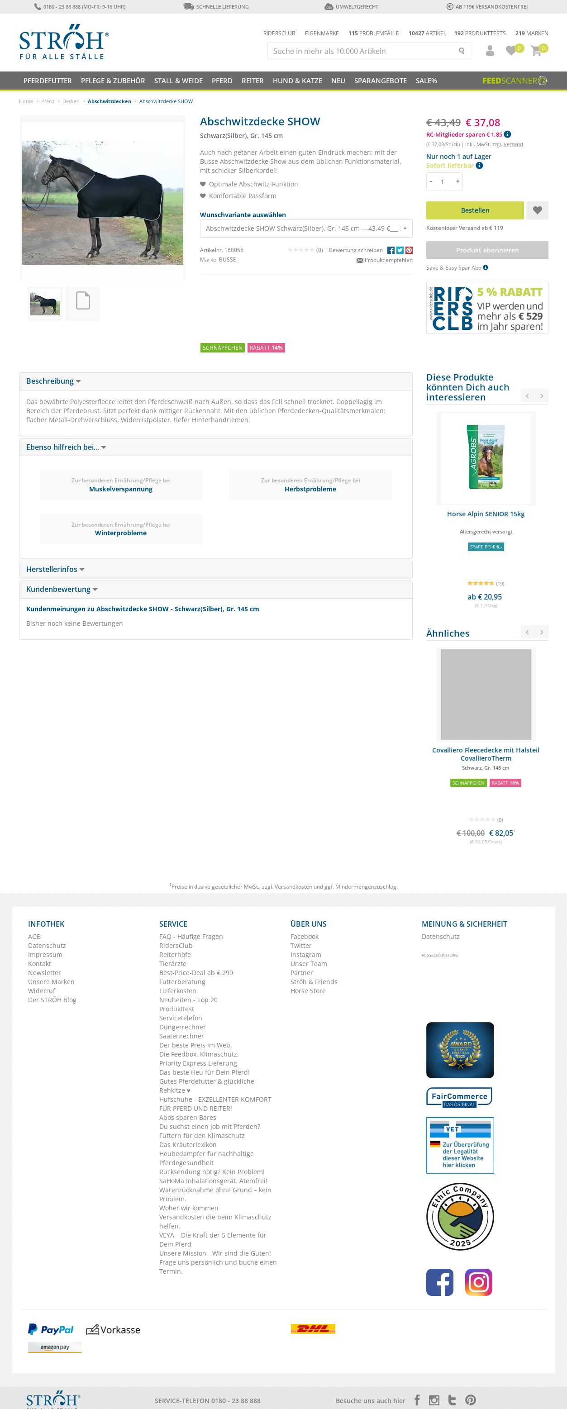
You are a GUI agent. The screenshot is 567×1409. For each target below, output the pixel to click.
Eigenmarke (322, 33)
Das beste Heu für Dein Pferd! (204, 1072)
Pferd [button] (222, 80)
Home (26, 101)
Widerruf (41, 990)
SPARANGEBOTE (380, 80)
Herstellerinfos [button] (55, 569)
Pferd (47, 101)
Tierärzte (172, 963)
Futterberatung (182, 981)
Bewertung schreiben (356, 250)
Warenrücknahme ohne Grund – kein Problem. (215, 1194)
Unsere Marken (51, 981)
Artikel (427, 33)
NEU (338, 80)
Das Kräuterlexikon (188, 1144)
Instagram (306, 954)
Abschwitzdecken (109, 101)
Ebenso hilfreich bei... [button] (66, 447)
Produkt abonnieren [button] (487, 250)
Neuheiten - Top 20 (188, 999)
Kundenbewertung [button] (62, 589)
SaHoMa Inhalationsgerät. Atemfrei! (213, 1180)
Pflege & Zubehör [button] (113, 80)
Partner (302, 972)
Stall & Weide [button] (178, 80)
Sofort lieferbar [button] (454, 165)
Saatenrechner (181, 1036)
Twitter (301, 945)
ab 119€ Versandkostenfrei (487, 6)
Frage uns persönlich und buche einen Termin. (218, 1267)
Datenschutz (47, 945)
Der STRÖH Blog (52, 999)
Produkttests (480, 33)
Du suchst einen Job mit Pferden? (209, 1126)
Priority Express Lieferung (198, 1063)
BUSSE (227, 259)
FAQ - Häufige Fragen (191, 936)
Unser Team (309, 963)
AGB (34, 936)
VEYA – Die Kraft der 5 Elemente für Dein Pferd (213, 1239)
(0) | (308, 250)
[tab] (215, 381)
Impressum (45, 954)
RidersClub (176, 945)
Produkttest (176, 1008)
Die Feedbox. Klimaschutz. (199, 1054)
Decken (71, 101)
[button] (486, 51)
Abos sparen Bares (187, 1117)
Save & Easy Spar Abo (457, 267)
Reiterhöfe (175, 954)
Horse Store (308, 990)
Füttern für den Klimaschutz (202, 1135)
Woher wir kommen (189, 1208)
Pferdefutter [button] (48, 80)
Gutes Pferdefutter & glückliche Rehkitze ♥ (206, 1086)
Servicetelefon (180, 1018)
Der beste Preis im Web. (195, 1045)
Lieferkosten (177, 990)
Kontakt (39, 963)
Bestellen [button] (475, 210)
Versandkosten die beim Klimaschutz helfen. (215, 1221)
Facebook (305, 936)
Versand (513, 144)
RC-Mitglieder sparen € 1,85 (468, 134)
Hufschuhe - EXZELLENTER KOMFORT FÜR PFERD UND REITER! (215, 1104)
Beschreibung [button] (53, 381)
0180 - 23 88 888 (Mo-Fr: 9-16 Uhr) (79, 6)
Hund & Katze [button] (297, 80)
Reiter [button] (253, 80)
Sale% (426, 80)
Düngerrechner (182, 1027)
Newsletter (44, 972)
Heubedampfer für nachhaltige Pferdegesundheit (206, 1158)
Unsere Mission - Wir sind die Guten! (215, 1253)
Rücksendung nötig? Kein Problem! (212, 1171)
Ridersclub (279, 33)
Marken (531, 33)
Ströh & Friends (314, 981)
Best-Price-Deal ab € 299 (196, 972)
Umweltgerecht (351, 6)
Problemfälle (373, 33)
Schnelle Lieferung (215, 6)
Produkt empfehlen (385, 260)
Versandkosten (293, 886)
